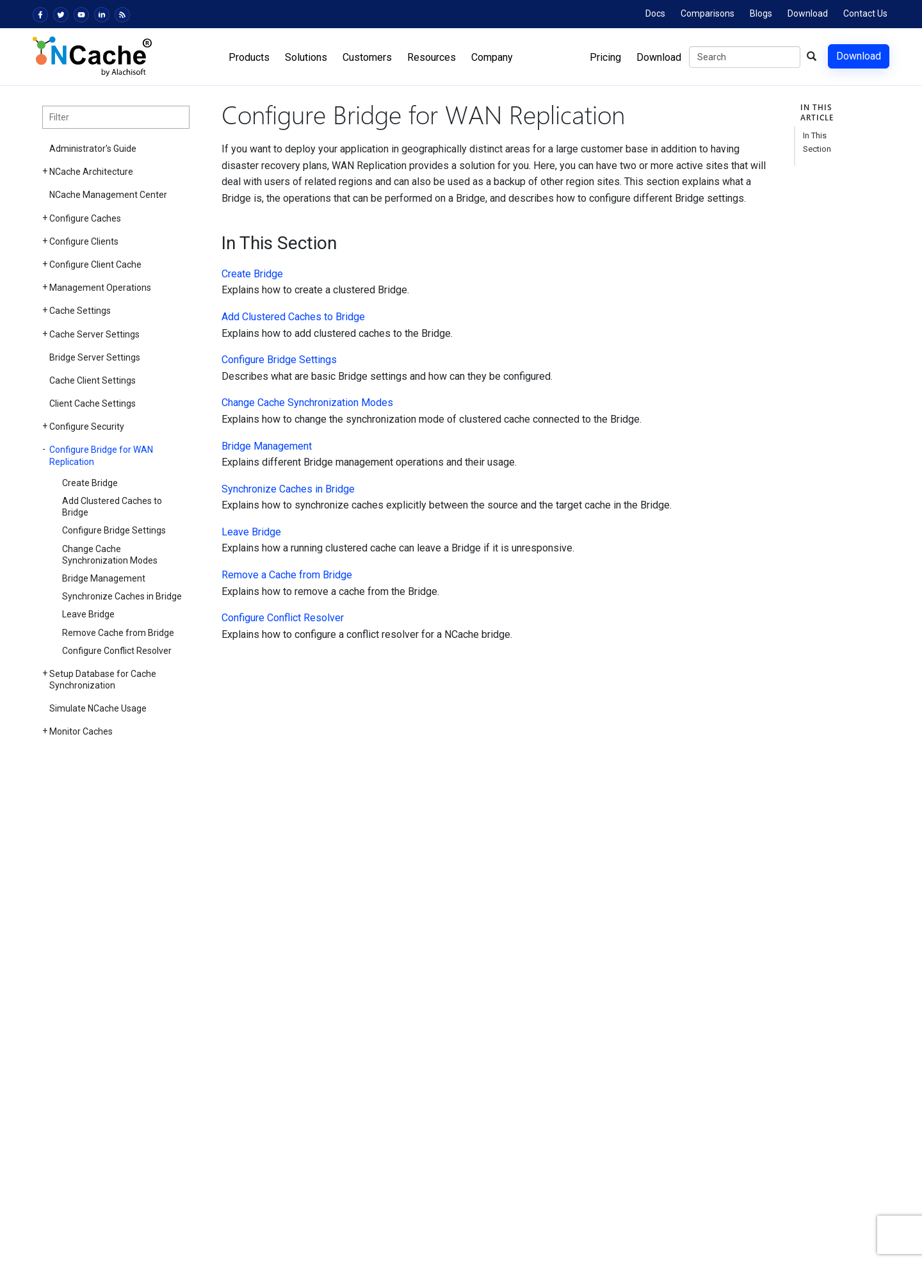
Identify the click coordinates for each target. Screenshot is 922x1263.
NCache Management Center (108, 195)
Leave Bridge (88, 614)
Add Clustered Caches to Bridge (112, 506)
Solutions (306, 57)
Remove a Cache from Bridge (287, 575)
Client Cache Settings (92, 403)
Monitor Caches (81, 731)
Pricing (605, 57)
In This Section (817, 142)
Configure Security (86, 426)
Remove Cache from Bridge (118, 633)
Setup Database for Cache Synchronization (102, 679)
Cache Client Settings (92, 380)
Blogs (761, 13)
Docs (655, 13)
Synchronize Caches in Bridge (122, 596)
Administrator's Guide (92, 148)
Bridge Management (103, 578)
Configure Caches (85, 218)
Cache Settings (80, 311)
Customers (367, 57)
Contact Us (865, 13)
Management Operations (100, 287)
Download (808, 13)
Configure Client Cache (95, 264)
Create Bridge (90, 483)
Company (492, 57)
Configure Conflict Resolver (117, 651)
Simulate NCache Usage (98, 708)
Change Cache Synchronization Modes (110, 555)
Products (249, 57)
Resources (431, 57)
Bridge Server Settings (94, 357)
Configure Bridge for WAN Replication (101, 455)
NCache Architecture (91, 172)
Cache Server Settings (94, 334)
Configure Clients (83, 241)
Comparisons (707, 13)
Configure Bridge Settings (114, 530)
